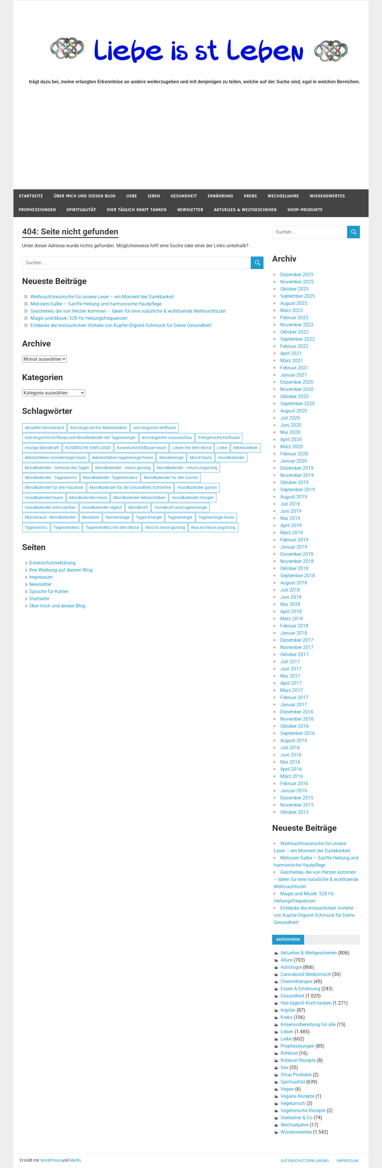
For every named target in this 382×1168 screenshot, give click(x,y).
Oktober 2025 (294, 289)
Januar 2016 (293, 790)
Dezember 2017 (296, 640)
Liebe (131, 196)
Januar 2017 (293, 704)
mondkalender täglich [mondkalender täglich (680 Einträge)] (102, 507)
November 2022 (297, 325)
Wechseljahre (283, 196)
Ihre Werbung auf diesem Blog (61, 570)
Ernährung (220, 196)
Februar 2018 (294, 626)
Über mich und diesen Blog (84, 196)
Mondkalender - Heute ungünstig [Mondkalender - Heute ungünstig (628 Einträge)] (187, 467)
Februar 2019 (294, 540)
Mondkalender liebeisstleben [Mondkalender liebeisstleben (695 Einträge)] (139, 497)
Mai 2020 (290, 432)
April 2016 (291, 769)
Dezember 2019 (296, 468)
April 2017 (291, 683)
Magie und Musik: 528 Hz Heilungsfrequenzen (78, 318)
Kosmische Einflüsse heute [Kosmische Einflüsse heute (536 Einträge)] (141, 447)
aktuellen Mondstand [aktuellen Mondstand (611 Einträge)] (44, 427)
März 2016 (291, 776)
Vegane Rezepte (297, 1096)
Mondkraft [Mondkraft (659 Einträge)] (138, 507)
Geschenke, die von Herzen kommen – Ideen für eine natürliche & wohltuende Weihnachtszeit (128, 311)
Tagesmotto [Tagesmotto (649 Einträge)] (36, 527)
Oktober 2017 (294, 654)
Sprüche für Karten (49, 591)
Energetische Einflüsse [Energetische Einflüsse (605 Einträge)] (219, 437)
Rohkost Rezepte (298, 1060)
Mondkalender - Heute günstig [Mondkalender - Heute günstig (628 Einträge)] (123, 467)
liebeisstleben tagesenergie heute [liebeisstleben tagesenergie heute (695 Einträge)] (122, 457)
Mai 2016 (290, 762)
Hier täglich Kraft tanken (137, 210)
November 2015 (297, 805)
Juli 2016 (290, 747)
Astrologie (291, 967)
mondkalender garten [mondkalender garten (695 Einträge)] (197, 487)
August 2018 (293, 583)
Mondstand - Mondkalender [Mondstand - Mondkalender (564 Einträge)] (50, 517)
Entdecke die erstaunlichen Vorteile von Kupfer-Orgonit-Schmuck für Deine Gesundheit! (121, 325)
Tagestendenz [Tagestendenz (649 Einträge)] (66, 527)
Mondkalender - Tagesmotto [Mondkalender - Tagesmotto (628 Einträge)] (51, 477)
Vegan (287, 1089)
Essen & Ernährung (300, 989)
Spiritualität (81, 210)
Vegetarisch (293, 1103)
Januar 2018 (293, 633)
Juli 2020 (290, 418)
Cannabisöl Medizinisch (306, 974)
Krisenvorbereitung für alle (308, 1024)
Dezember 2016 (296, 712)
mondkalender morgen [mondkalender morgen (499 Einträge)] (193, 497)
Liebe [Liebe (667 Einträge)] (222, 447)
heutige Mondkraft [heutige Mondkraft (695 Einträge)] (42, 447)
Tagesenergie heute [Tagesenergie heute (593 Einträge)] (216, 517)
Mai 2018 (290, 604)
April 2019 (291, 525)
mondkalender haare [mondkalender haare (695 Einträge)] (44, 497)
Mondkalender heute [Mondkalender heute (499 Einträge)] (88, 497)
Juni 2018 (290, 597)
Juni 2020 (290, 425)
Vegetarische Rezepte (303, 1110)
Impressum (41, 577)
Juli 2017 (290, 661)
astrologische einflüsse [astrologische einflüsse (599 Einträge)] (154, 427)
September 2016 (297, 733)
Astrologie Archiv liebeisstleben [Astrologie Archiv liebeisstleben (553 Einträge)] (98, 427)
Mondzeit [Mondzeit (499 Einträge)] (90, 517)
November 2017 (297, 647)
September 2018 (297, 575)
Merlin (75, 1160)
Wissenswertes (327, 196)
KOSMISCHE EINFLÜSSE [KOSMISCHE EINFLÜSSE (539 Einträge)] (88, 447)
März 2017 (291, 690)
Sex (284, 1067)
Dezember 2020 (296, 382)
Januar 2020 (293, 461)
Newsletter (190, 210)
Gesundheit (184, 196)
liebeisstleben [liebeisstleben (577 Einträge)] (245, 447)
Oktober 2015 (294, 812)
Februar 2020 (294, 454)
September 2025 (297, 296)
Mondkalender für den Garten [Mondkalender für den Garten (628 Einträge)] (171, 477)
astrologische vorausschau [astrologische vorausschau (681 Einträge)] (167, 437)
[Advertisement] (191, 144)
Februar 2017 (294, 697)
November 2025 (297, 282)
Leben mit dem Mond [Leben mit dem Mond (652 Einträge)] (191, 447)
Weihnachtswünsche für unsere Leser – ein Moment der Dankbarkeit (102, 297)
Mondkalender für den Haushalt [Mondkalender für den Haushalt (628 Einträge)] (54, 487)
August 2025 (293, 303)
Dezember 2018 (296, 554)
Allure (286, 960)
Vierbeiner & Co (296, 1118)
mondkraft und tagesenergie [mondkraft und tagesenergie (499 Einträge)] (180, 507)
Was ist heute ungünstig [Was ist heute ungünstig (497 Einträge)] (213, 527)
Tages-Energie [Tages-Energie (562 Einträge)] (149, 517)
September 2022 (297, 339)
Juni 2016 (290, 755)
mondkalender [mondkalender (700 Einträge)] (231, 457)
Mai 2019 (290, 518)
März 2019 (291, 532)
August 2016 (293, 740)
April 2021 (291, 353)
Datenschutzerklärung (52, 563)
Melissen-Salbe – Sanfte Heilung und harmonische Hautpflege (95, 304)
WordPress (50, 1160)
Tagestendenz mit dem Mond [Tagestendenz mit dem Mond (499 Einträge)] (112, 527)
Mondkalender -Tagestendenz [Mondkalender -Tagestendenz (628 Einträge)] (110, 477)
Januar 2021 (293, 375)
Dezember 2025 (296, 274)
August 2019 (293, 497)
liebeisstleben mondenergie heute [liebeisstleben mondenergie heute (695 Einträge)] (55, 457)
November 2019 (297, 475)
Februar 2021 (294, 368)
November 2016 (297, 719)
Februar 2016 (294, 783)
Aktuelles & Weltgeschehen (245, 210)
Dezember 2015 (296, 798)
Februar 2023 (294, 317)
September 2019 (297, 489)
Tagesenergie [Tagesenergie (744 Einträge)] (180, 517)
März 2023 (291, 310)
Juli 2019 (290, 504)
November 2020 (297, 389)
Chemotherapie (296, 981)
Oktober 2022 (294, 332)
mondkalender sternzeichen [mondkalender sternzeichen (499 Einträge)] (50, 507)
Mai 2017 (290, 676)
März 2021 (291, 360)
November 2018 (297, 561)
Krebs (250, 196)
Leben (154, 196)
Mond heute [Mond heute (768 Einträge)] (201, 457)
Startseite (31, 196)
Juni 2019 (290, 511)
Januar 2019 (293, 547)
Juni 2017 (290, 669)
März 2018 (291, 618)
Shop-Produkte (305, 210)
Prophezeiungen (37, 210)
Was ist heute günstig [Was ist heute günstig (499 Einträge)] (165, 527)
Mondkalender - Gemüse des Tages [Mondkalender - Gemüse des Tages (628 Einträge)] (57, 467)
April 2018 (291, 611)
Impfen (288, 1010)
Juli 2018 (290, 590)
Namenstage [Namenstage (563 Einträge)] (118, 517)
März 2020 (291, 446)
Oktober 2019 (294, 482)
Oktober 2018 (294, 568)
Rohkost (289, 1053)
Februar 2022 (294, 346)
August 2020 (293, 411)
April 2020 (291, 439)
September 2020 (297, 403)
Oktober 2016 (294, 726)
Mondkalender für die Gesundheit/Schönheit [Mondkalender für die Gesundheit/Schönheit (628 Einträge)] (130, 487)
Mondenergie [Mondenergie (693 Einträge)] (171, 457)
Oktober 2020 (294, 396)
